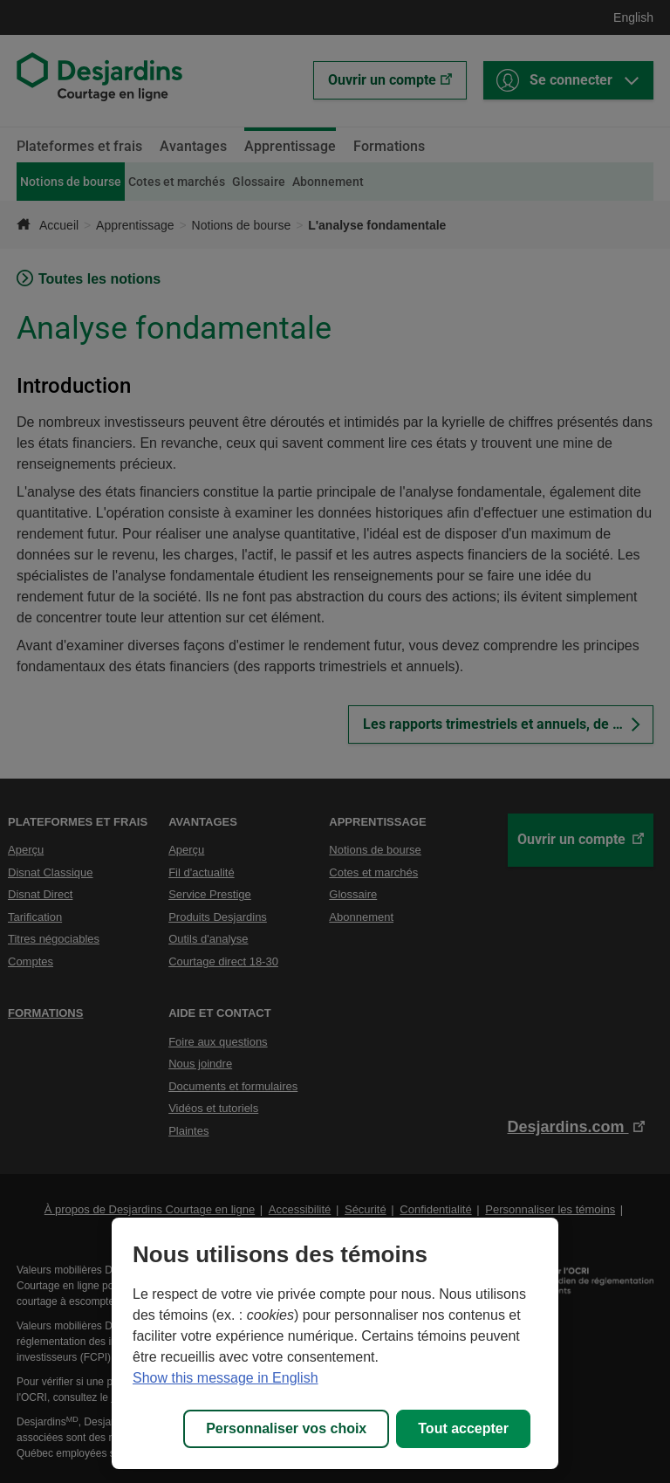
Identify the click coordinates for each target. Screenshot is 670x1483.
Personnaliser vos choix (286, 1428)
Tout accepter (463, 1428)
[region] (335, 1343)
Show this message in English (225, 1377)
